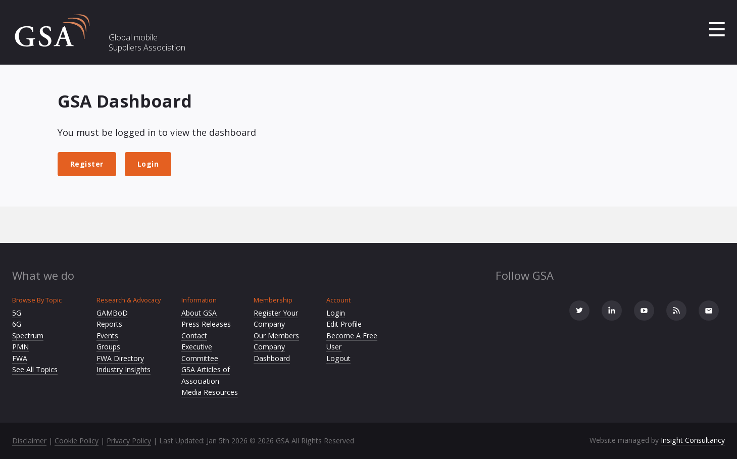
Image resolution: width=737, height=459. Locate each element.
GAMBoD (112, 313)
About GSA (199, 313)
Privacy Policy (129, 440)
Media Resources (209, 392)
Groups (108, 346)
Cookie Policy (77, 440)
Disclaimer (29, 440)
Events (107, 335)
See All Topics (35, 369)
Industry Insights (123, 369)
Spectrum (27, 335)
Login (148, 164)
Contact (194, 335)
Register (87, 164)
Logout (338, 358)
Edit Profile (344, 324)
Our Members (276, 335)
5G (16, 313)
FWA (19, 358)
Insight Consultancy (693, 440)
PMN (20, 346)
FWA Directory (120, 358)
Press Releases (206, 324)
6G (16, 324)
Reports (109, 324)
